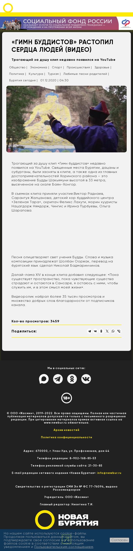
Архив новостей (66, 430)
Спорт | (58, 67)
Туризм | (54, 73)
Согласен (119, 540)
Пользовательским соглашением (63, 547)
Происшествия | (79, 67)
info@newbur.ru (109, 473)
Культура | (37, 73)
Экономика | (39, 67)
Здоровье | (103, 67)
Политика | (17, 73)
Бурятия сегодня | (23, 80)
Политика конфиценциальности (66, 437)
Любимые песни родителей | (86, 73)
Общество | (18, 67)
